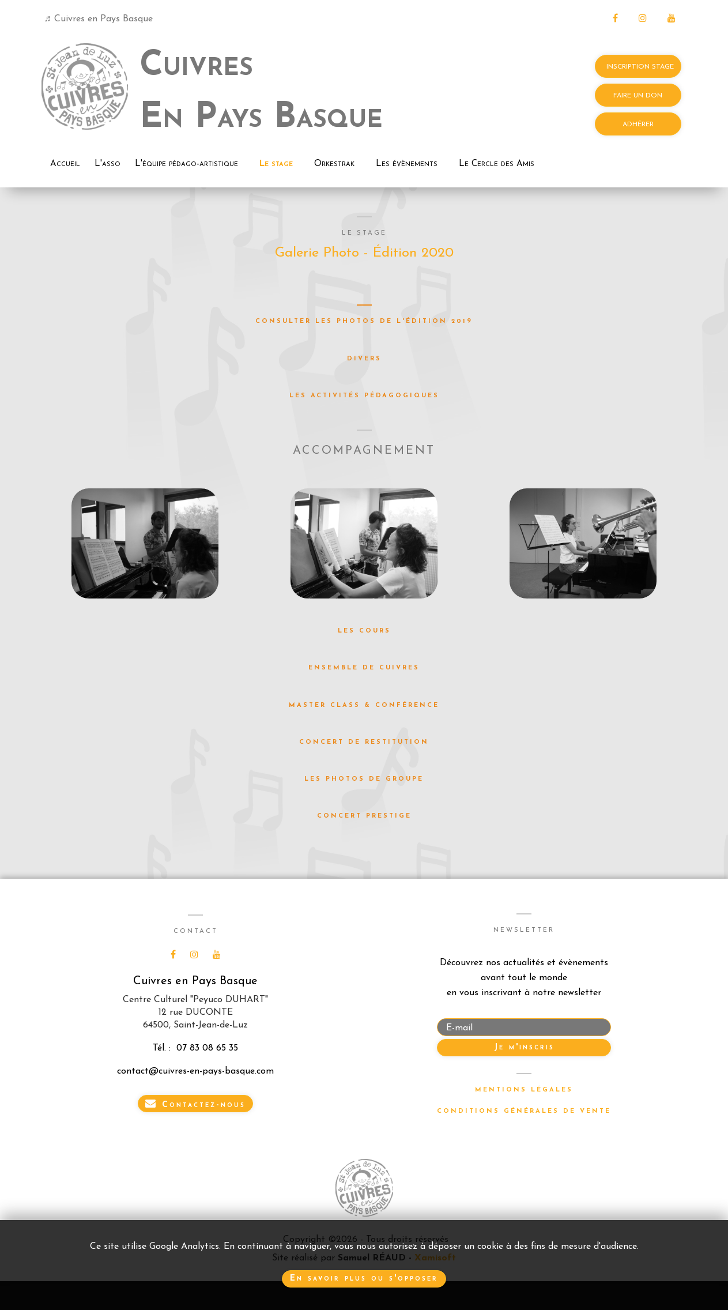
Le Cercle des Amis (496, 164)
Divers (364, 359)
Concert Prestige (364, 816)
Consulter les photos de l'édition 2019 (364, 321)
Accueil (65, 164)
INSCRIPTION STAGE (638, 66)
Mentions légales (524, 1090)
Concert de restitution (364, 742)
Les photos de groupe (364, 779)
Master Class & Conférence (364, 705)
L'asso (107, 164)
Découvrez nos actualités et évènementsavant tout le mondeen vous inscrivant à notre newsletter (524, 977)
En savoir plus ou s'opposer (364, 1278)
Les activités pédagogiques (364, 396)
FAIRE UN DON (637, 95)
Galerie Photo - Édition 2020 (364, 253)
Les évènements (406, 164)
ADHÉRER (638, 124)
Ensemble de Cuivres (364, 668)
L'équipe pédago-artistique (186, 164)
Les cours (364, 631)
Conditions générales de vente (524, 1111)
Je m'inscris (524, 1047)
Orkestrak (334, 164)
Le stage (276, 164)
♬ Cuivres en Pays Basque (98, 19)
